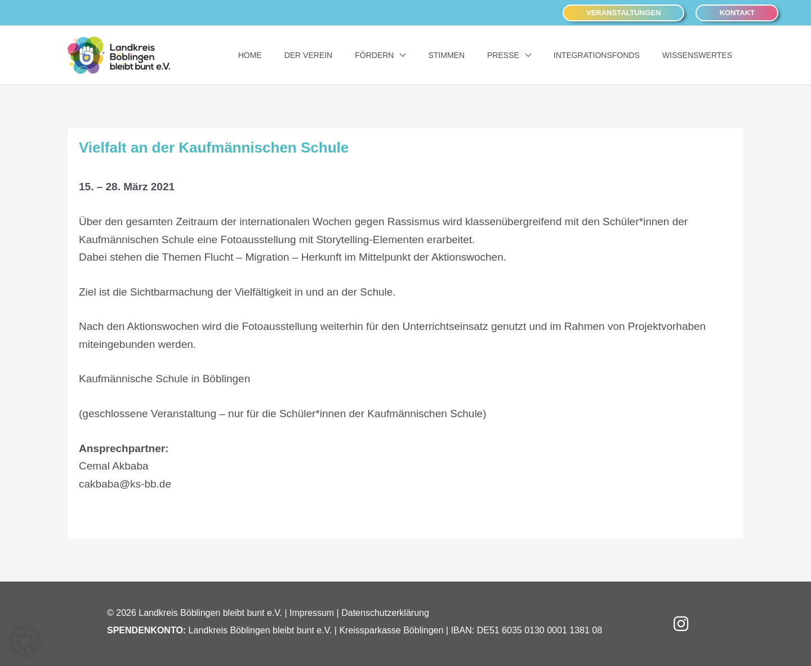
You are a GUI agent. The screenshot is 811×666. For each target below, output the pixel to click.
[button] (623, 13)
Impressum (311, 613)
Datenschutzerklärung (385, 613)
